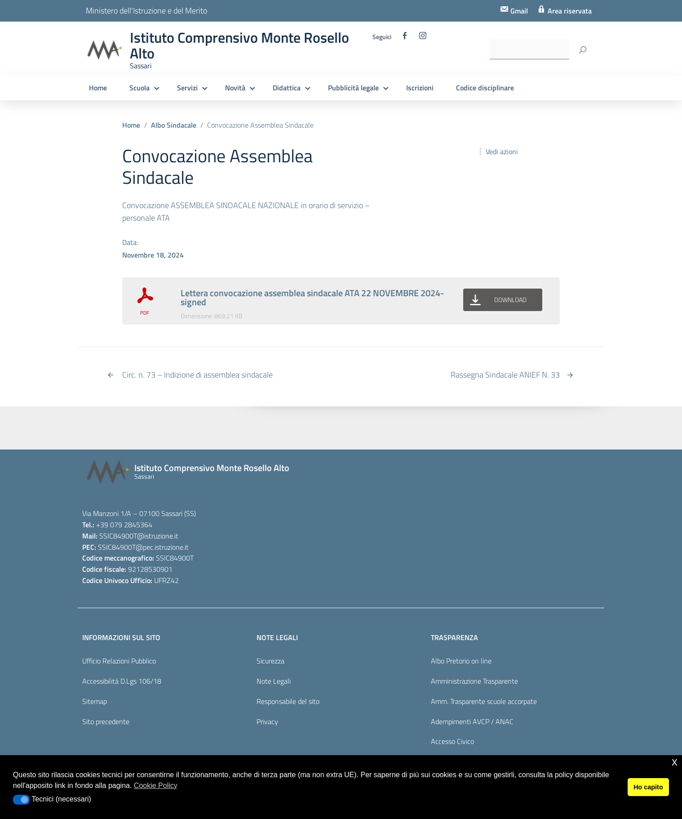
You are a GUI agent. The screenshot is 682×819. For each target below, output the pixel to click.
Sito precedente (105, 721)
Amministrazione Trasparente (474, 681)
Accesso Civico (452, 741)
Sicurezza (270, 660)
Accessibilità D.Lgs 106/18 (121, 681)
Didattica (287, 87)
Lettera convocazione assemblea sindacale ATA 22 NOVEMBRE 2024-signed (312, 297)
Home (98, 87)
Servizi (187, 87)
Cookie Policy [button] (155, 785)
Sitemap (94, 701)
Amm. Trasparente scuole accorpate (484, 701)
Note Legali (274, 681)
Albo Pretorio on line (461, 660)
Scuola (139, 87)
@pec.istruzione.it (162, 547)
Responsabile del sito (288, 701)
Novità (235, 87)
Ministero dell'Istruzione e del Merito (146, 10)
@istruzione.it (157, 535)
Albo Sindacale (173, 125)
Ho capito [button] (648, 787)
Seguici (381, 37)
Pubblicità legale (353, 87)
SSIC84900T (118, 535)
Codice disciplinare (485, 87)
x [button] (675, 761)
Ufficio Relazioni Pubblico (119, 660)
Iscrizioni (420, 87)
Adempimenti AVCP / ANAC (472, 721)
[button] (21, 800)
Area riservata (569, 10)
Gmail (518, 10)
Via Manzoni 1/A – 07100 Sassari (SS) (139, 513)
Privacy (267, 721)
